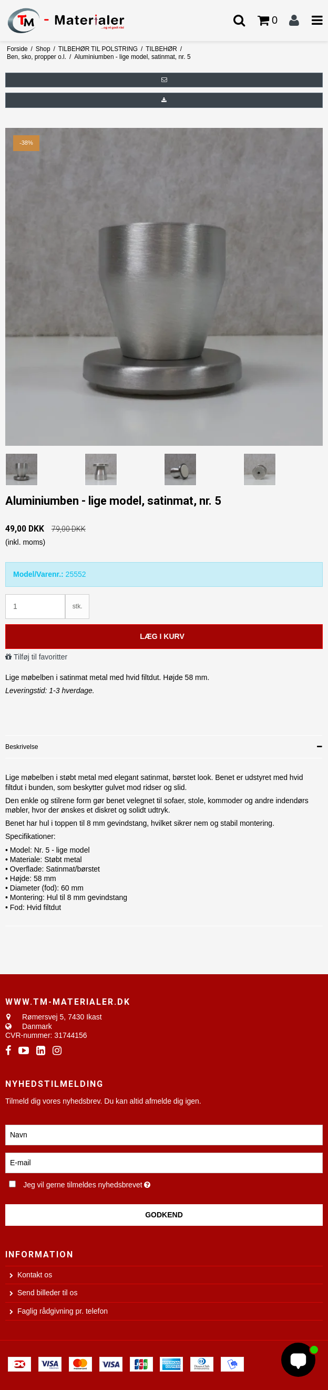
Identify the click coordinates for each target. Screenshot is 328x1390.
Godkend (164, 1215)
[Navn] (164, 1134)
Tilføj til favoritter (40, 657)
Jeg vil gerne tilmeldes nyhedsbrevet (112, 1183)
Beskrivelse (21, 747)
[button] (164, 80)
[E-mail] (164, 1162)
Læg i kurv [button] (162, 636)
